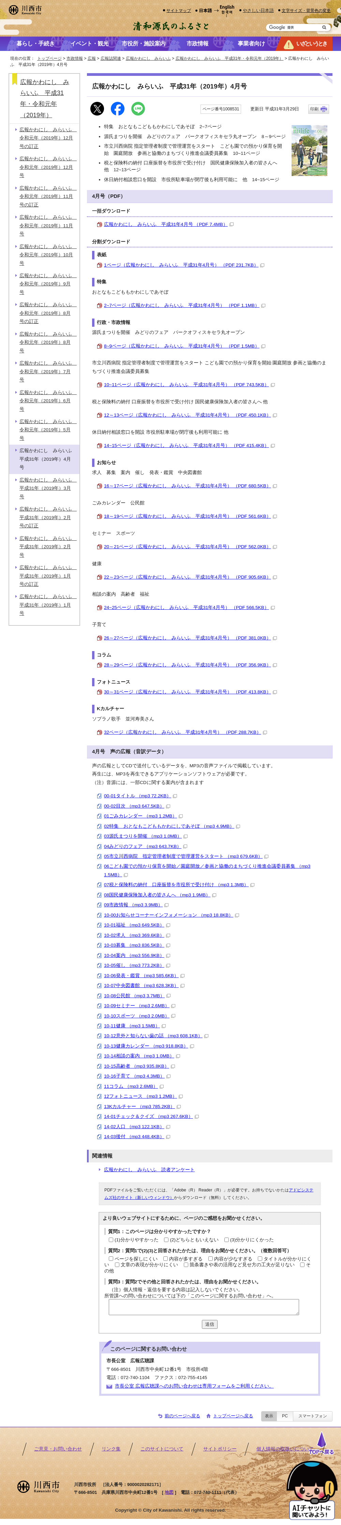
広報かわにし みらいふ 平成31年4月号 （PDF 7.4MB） (169, 224)
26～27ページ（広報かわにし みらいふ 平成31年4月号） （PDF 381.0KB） (190, 637)
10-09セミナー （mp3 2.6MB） (139, 1005)
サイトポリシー (220, 1449)
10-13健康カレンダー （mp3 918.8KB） (149, 1046)
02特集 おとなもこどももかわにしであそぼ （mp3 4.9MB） (172, 826)
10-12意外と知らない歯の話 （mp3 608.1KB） (156, 1035)
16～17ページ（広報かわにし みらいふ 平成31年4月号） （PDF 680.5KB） (190, 485)
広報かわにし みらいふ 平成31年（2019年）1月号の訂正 (48, 576)
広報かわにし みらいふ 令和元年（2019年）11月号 (48, 226)
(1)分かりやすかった (137, 1239)
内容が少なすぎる (233, 1258)
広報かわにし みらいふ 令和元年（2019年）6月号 (48, 401)
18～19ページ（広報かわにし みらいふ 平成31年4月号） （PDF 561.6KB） (190, 516)
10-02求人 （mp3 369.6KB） (137, 935)
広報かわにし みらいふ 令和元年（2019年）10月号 (48, 255)
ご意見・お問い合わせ (58, 1449)
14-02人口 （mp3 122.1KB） (137, 1126)
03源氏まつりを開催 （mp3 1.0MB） (146, 836)
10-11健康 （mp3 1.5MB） (135, 1025)
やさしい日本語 (258, 10)
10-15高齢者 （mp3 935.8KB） (139, 1066)
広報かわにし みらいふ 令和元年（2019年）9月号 (48, 284)
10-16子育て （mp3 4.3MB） (137, 1076)
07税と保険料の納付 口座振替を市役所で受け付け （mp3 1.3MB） (179, 884)
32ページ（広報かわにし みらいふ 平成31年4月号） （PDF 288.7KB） (185, 732)
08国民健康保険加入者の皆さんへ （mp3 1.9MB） (160, 895)
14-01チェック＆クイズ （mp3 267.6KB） (151, 1116)
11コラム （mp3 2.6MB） (134, 1086)
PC (285, 1416)
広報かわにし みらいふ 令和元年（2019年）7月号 (48, 371)
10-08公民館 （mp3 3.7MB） (137, 995)
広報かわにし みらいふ (148, 58)
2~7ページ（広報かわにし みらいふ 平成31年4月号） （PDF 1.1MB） (184, 305)
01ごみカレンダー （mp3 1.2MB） (143, 816)
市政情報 (74, 58)
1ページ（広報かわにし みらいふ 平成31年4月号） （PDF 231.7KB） (184, 265)
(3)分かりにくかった (252, 1239)
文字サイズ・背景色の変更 (306, 10)
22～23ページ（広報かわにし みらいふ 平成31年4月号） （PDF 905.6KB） (190, 577)
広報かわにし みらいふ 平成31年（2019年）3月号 (48, 488)
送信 (209, 1324)
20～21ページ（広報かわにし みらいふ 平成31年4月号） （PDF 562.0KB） (190, 546)
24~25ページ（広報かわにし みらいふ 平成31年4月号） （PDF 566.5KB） (189, 607)
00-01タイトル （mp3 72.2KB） (140, 795)
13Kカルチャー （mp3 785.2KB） (142, 1106)
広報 (92, 58)
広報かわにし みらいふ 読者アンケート (149, 1169)
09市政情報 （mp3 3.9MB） (136, 904)
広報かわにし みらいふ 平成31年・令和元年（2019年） (230, 58)
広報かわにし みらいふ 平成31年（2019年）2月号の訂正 (48, 517)
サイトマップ (178, 10)
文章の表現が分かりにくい (149, 1264)
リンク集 (111, 1449)
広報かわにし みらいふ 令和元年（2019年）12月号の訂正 (48, 138)
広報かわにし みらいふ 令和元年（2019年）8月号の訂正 (48, 313)
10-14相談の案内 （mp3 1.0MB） (142, 1055)
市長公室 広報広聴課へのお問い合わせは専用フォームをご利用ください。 (194, 1386)
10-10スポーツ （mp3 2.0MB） (139, 1015)
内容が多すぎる (186, 1258)
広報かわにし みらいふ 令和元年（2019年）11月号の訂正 (48, 196)
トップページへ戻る (233, 1415)
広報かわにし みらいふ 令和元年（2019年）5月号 (48, 430)
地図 (169, 1492)
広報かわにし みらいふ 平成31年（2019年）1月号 (48, 605)
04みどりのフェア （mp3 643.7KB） (145, 846)
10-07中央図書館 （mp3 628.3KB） (144, 985)
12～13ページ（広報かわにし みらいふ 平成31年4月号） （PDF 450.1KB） (190, 415)
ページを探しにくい (136, 1258)
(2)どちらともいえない (194, 1239)
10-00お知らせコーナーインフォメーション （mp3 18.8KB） (171, 915)
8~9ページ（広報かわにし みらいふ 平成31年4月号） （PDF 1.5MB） (184, 346)
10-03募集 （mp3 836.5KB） (137, 945)
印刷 (314, 109)
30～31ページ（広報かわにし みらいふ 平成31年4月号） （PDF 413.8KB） (190, 691)
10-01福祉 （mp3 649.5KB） (137, 925)
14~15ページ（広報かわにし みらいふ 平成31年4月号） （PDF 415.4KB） (189, 445)
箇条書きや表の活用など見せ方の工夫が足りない (242, 1264)
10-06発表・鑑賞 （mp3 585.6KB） (144, 975)
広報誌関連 (111, 58)
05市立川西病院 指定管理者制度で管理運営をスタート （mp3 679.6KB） (186, 856)
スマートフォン (312, 1416)
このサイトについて (161, 1449)
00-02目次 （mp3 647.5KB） (137, 806)
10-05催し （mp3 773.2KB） (137, 965)
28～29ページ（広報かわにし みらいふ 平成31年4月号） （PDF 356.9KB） (190, 664)
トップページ (49, 58)
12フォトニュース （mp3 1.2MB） (143, 1096)
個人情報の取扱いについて (285, 1449)
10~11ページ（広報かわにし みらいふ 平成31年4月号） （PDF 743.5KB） (189, 384)
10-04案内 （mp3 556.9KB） (137, 955)
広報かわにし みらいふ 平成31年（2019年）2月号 (48, 547)
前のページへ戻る (182, 1415)
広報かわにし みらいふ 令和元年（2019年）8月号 (48, 342)
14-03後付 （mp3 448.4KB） (137, 1136)
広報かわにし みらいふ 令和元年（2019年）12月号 (48, 167)
